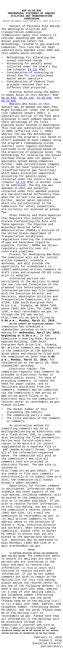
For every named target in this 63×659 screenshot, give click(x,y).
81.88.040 (44, 98)
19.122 (32, 69)
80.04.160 (26, 98)
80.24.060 (8, 101)
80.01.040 (8, 98)
